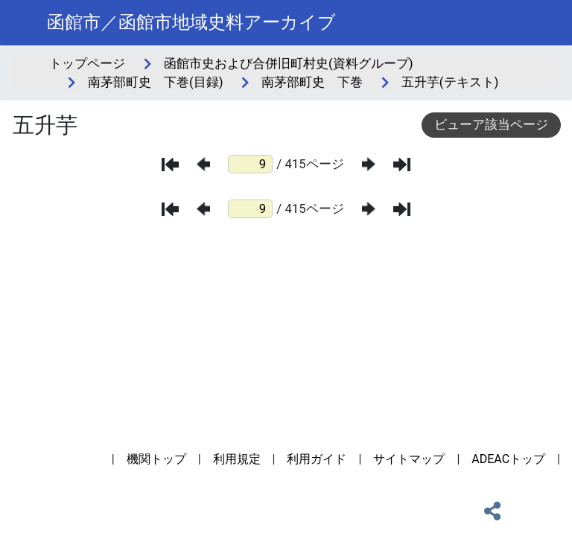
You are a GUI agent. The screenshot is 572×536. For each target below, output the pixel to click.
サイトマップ (409, 459)
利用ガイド (316, 459)
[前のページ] (203, 164)
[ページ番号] (250, 164)
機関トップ (156, 459)
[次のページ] (368, 164)
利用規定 (237, 459)
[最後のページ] (401, 164)
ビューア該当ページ (491, 124)
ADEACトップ (508, 459)
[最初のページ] (170, 164)
